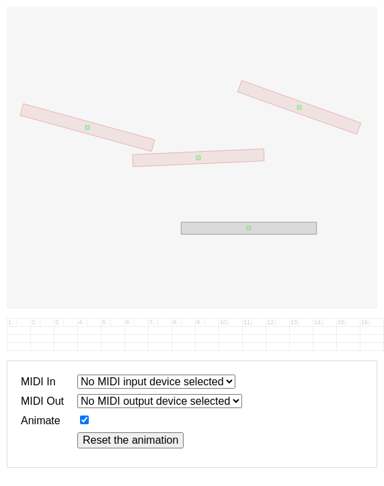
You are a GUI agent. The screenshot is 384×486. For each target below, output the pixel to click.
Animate (41, 420)
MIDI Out (42, 401)
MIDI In (38, 381)
